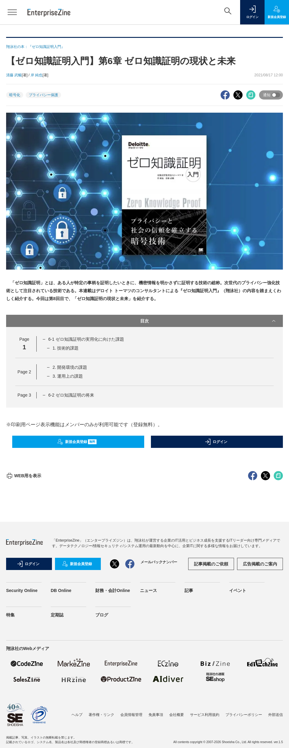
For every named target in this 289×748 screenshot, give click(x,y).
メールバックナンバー (159, 672)
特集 (10, 724)
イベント (237, 700)
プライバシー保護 (43, 95)
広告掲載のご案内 (260, 673)
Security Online (22, 700)
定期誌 (57, 724)
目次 (208, 321)
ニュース (148, 700)
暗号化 (14, 95)
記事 (189, 700)
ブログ (101, 724)
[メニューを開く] (12, 12)
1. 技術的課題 (66, 348)
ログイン (216, 442)
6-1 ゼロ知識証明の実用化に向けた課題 (86, 339)
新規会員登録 (77, 442)
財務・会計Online (112, 700)
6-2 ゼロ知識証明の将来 (71, 395)
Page (24, 371)
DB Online (61, 700)
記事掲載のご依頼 (211, 673)
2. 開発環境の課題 (70, 367)
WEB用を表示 (23, 585)
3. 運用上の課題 (68, 376)
